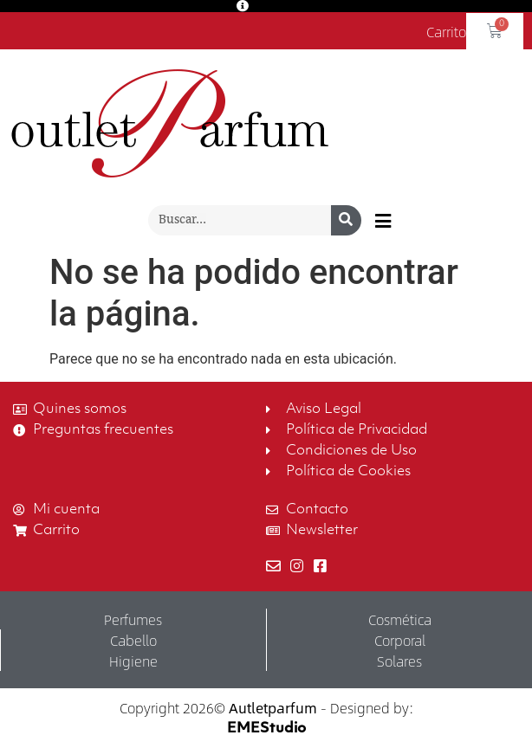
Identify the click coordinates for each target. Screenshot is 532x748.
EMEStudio (266, 729)
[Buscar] (346, 220)
